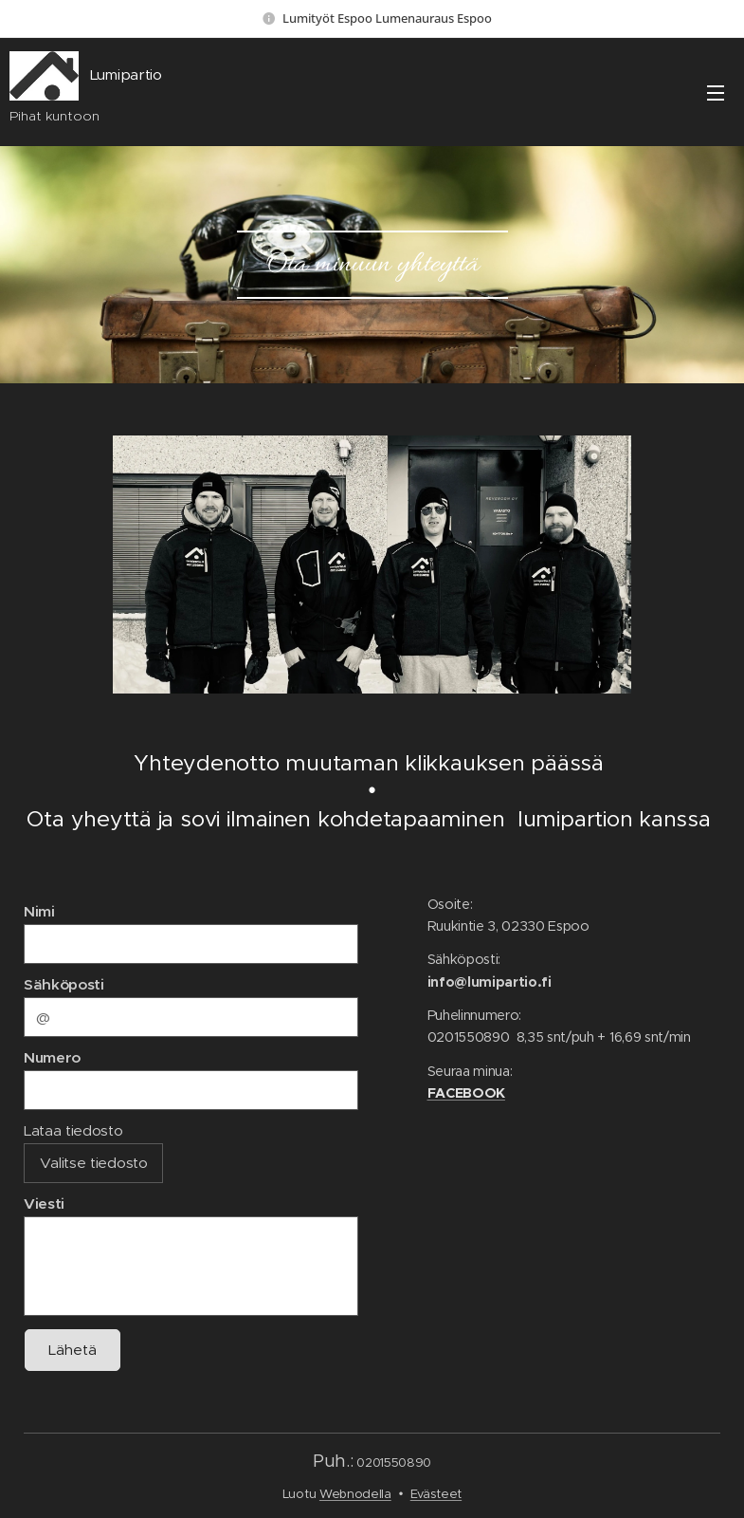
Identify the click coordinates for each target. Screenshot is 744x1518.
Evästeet (436, 1494)
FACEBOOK (465, 1092)
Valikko (715, 93)
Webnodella (355, 1494)
